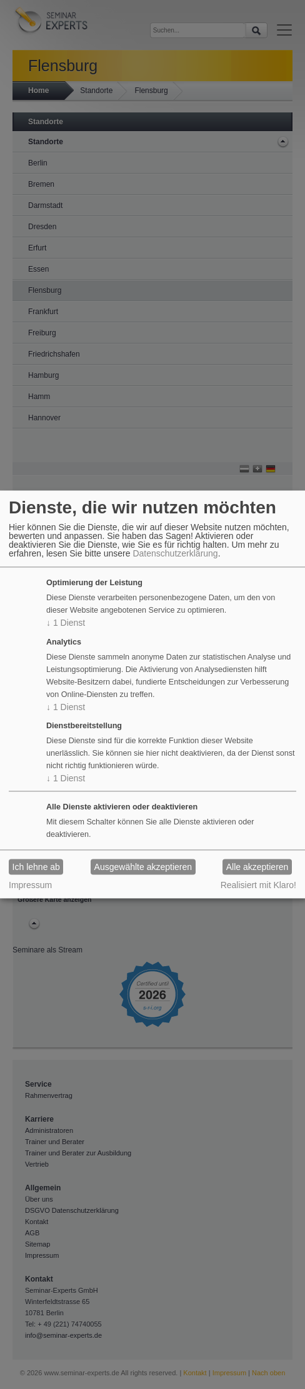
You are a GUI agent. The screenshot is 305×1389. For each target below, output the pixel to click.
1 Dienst (65, 623)
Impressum (30, 885)
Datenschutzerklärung (175, 553)
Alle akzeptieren (257, 867)
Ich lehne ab (36, 867)
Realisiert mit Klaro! (258, 885)
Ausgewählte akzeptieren (143, 867)
